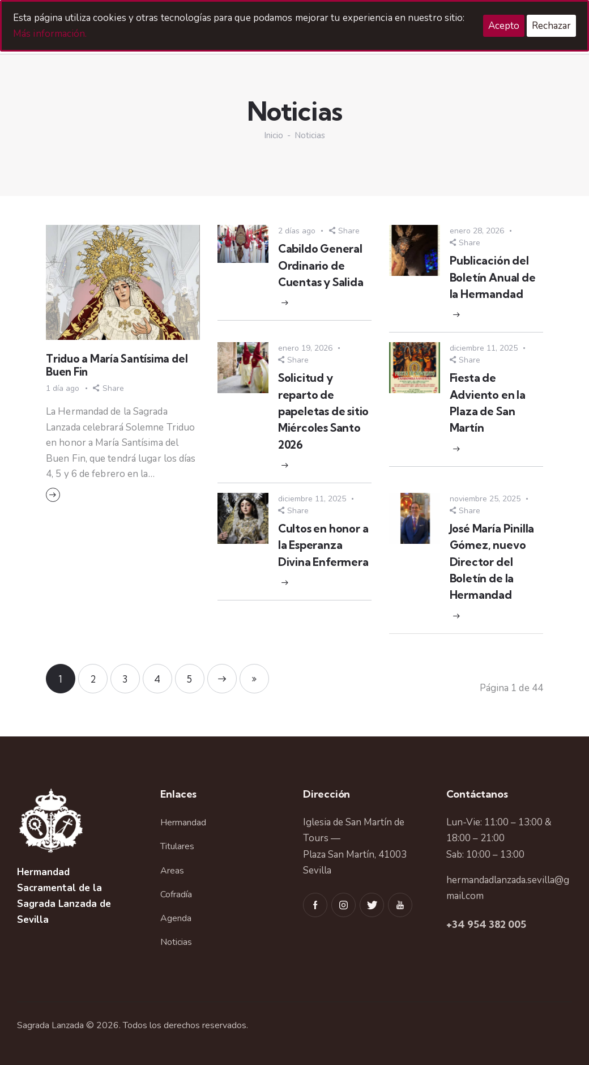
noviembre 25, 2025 (485, 498)
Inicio (273, 135)
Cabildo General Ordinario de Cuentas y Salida (321, 265)
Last (254, 678)
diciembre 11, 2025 (484, 348)
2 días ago (296, 230)
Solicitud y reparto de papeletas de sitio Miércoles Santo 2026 (323, 411)
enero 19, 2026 (305, 348)
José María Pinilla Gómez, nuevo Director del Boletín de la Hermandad (492, 562)
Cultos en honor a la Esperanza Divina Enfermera (323, 545)
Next (222, 678)
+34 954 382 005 (486, 924)
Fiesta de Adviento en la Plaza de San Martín (488, 402)
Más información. (50, 33)
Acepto (503, 25)
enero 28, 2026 (477, 230)
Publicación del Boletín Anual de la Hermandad (493, 277)
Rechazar (551, 25)
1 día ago (62, 388)
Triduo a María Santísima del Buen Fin (116, 365)
